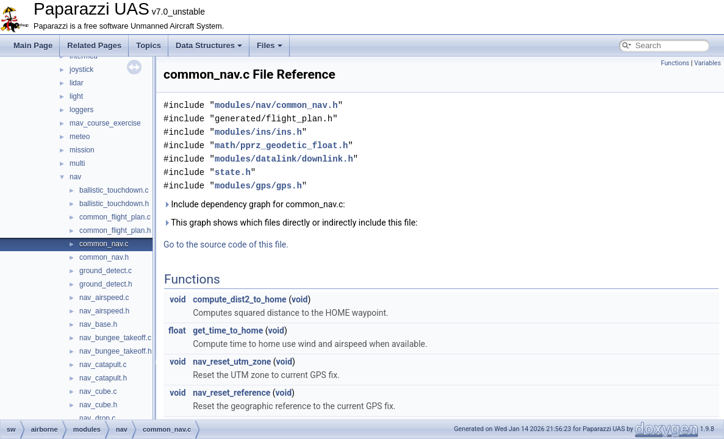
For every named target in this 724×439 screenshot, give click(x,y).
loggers (81, 109)
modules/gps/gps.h (258, 185)
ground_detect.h (105, 284)
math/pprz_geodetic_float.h (281, 145)
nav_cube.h (98, 405)
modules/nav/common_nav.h (276, 105)
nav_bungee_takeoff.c (115, 338)
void (177, 299)
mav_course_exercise (105, 123)
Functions (675, 63)
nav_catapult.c (102, 364)
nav (75, 177)
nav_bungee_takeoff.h (115, 351)
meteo (80, 136)
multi (77, 163)
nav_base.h (98, 324)
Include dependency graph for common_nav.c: (254, 204)
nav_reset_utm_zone (232, 361)
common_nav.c (103, 244)
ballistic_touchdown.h (114, 203)
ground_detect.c (105, 270)
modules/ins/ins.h (258, 132)
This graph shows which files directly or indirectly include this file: (290, 222)
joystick (81, 69)
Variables (707, 63)
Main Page (32, 45)
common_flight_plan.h (115, 230)
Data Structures (209, 45)
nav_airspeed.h (104, 311)
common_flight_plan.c (115, 217)
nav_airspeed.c (104, 297)
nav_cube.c (97, 391)
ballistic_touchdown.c (113, 190)
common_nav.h (104, 257)
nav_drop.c (97, 418)
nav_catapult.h (103, 378)
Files (269, 45)
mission (82, 150)
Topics (148, 45)
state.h (233, 172)
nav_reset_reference (231, 393)
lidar (77, 83)
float (177, 330)
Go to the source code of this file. (226, 244)
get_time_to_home (228, 330)
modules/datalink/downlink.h (284, 159)
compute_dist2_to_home (239, 299)
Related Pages (94, 45)
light (76, 96)
